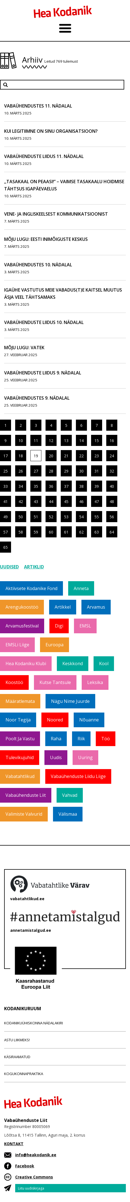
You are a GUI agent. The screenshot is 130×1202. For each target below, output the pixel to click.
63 (96, 532)
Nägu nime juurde (70, 701)
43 (36, 501)
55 (96, 516)
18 (20, 455)
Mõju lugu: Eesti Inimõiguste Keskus (46, 239)
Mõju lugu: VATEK (24, 347)
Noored (55, 720)
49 (5, 516)
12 (51, 440)
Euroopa (54, 645)
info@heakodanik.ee (35, 1154)
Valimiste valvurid (24, 814)
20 (51, 455)
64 (112, 532)
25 (5, 471)
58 (20, 532)
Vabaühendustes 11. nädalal (38, 106)
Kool (103, 663)
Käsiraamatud (17, 1056)
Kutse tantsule (55, 682)
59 (36, 532)
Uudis (56, 757)
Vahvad (69, 795)
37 (66, 486)
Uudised (9, 567)
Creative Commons (34, 1177)
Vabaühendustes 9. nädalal (37, 398)
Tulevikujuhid (20, 757)
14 (81, 440)
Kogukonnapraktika (23, 1073)
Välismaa (68, 814)
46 (81, 501)
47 (96, 501)
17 (5, 455)
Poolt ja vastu (20, 739)
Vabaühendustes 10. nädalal (38, 265)
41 (5, 501)
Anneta (81, 588)
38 (81, 486)
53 (66, 516)
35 (36, 486)
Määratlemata (20, 701)
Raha (56, 739)
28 (51, 471)
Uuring (85, 757)
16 (112, 440)
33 (5, 486)
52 (51, 516)
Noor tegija (18, 720)
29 (66, 471)
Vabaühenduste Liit (26, 795)
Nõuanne (89, 720)
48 (112, 501)
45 (66, 501)
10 (20, 440)
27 (36, 471)
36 (51, 486)
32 (112, 471)
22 (81, 455)
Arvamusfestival (22, 626)
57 (5, 532)
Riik (81, 739)
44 (51, 501)
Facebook (24, 1165)
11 (36, 440)
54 (81, 516)
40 (112, 486)
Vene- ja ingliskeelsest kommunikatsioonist (56, 214)
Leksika (95, 682)
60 (51, 532)
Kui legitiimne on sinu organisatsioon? (51, 131)
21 (66, 455)
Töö (105, 739)
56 (112, 516)
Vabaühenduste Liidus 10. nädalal (44, 322)
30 (81, 471)
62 (81, 532)
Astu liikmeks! (17, 1039)
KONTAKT (13, 1143)
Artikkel (63, 607)
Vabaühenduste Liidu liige (78, 776)
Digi (59, 626)
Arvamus (96, 607)
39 (96, 486)
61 (66, 532)
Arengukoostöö (22, 607)
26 (20, 471)
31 (96, 471)
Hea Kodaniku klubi (26, 663)
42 (20, 501)
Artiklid (34, 567)
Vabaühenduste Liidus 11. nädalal (44, 156)
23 (96, 455)
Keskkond (72, 663)
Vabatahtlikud (20, 776)
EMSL (85, 626)
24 (112, 455)
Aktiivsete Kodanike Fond (31, 588)
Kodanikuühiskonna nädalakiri (33, 1022)
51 (36, 516)
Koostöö (14, 682)
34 (20, 486)
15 (96, 440)
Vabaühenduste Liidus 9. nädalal (42, 373)
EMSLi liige (17, 645)
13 (66, 440)
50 (20, 516)
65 (5, 547)
